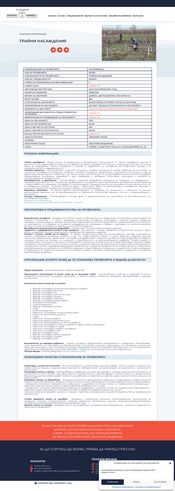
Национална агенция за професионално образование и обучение (55, 250)
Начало (52, 16)
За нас (61, 16)
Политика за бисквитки (123, 487)
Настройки (160, 482)
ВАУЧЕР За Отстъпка (96, 16)
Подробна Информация (32, 34)
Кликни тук (95, 122)
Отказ (136, 482)
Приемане (112, 482)
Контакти (137, 16)
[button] (170, 463)
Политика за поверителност (148, 487)
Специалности (74, 16)
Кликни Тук (95, 93)
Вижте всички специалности (38, 248)
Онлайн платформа (120, 16)
